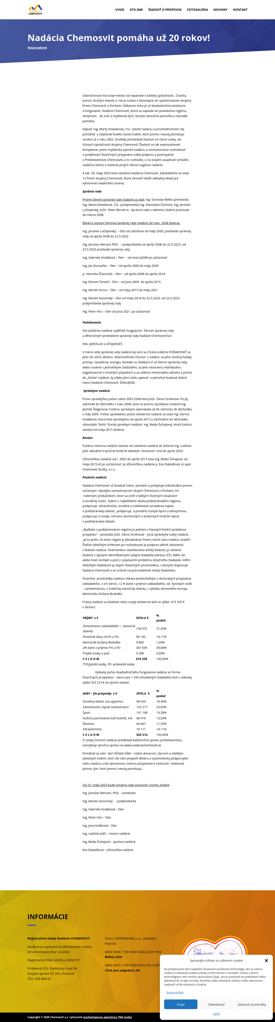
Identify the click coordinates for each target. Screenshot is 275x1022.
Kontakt (240, 10)
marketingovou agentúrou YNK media (107, 1017)
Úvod (119, 10)
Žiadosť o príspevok (165, 10)
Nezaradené (37, 47)
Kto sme (136, 10)
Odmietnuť (216, 1004)
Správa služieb (174, 992)
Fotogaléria (197, 10)
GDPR (216, 1014)
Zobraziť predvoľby (252, 1004)
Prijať (181, 1004)
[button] (266, 960)
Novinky (221, 10)
